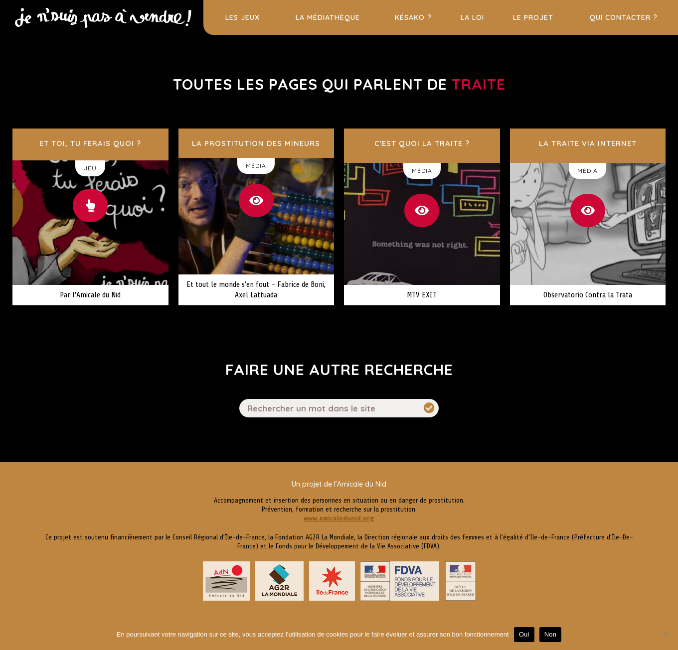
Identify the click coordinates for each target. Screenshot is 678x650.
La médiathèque (328, 17)
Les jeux (242, 17)
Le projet (533, 17)
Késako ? (413, 17)
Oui (524, 634)
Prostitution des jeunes (102, 6)
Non (550, 634)
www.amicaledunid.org (339, 518)
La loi (472, 17)
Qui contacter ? (624, 17)
